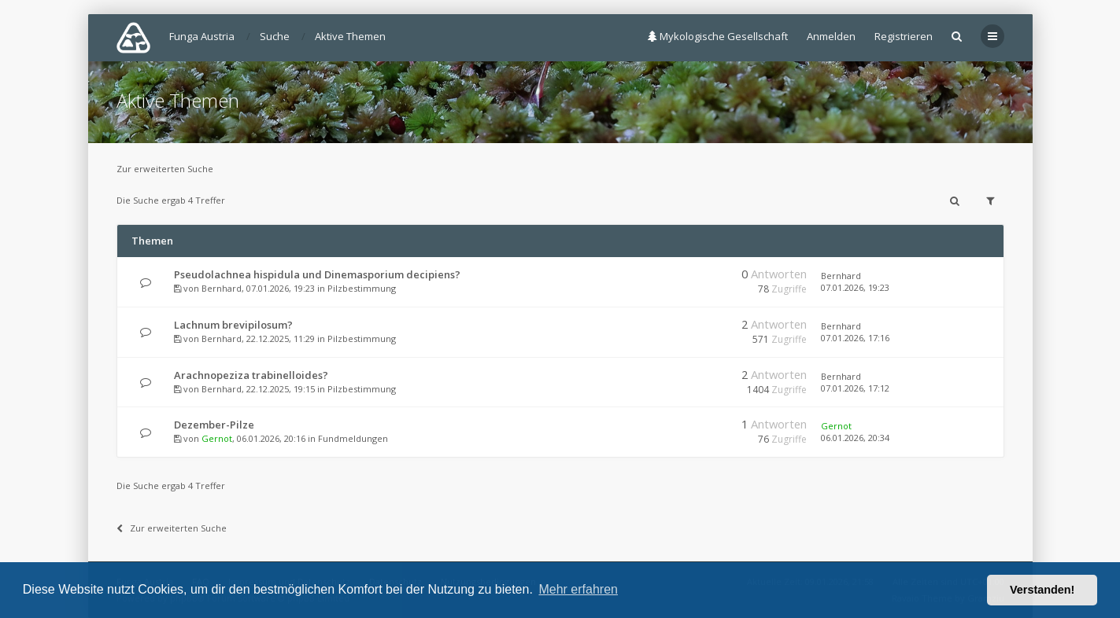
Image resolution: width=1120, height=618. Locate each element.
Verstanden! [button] (1042, 589)
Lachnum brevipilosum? (233, 325)
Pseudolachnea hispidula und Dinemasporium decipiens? (317, 274)
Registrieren (903, 36)
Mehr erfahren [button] (578, 589)
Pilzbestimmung (361, 288)
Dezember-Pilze (214, 425)
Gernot (216, 438)
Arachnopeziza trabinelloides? (251, 375)
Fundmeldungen (353, 438)
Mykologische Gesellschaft (718, 36)
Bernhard (221, 288)
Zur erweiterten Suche (164, 169)
